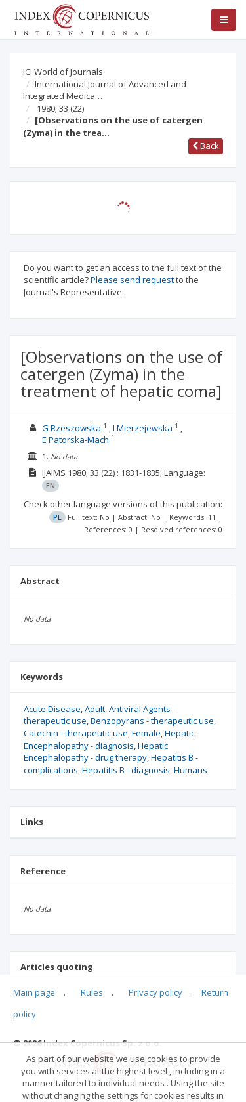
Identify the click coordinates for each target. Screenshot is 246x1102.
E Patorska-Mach (75, 440)
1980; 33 (60, 108)
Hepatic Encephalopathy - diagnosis (109, 739)
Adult (95, 709)
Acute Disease (52, 709)
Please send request (132, 280)
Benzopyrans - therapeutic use (152, 721)
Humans (190, 770)
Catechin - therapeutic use (76, 733)
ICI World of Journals (63, 71)
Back (205, 146)
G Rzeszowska (71, 428)
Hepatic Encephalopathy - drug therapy (96, 752)
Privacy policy (155, 992)
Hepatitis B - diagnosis (126, 770)
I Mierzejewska (143, 428)
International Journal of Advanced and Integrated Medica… (104, 90)
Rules (92, 992)
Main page (34, 992)
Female (146, 733)
